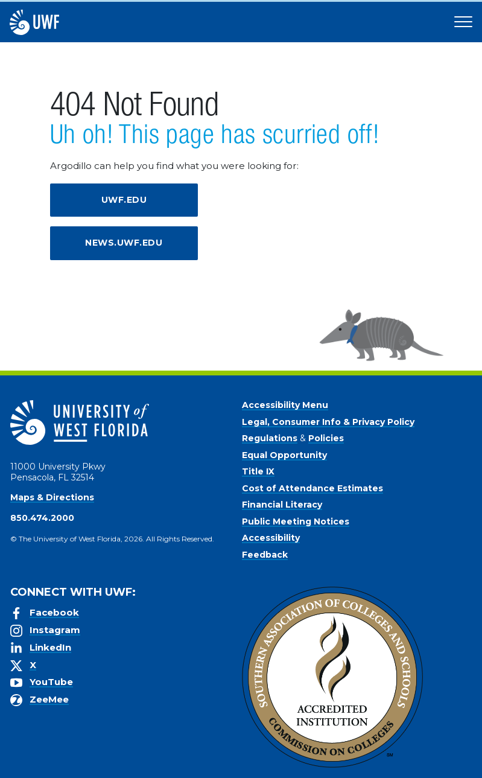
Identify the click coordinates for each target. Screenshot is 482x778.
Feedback (265, 554)
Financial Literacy (282, 504)
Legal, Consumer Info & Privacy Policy (328, 421)
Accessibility (271, 537)
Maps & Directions (52, 497)
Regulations (269, 438)
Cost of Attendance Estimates (312, 488)
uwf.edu (124, 199)
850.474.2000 (42, 517)
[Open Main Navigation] (463, 22)
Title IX (258, 471)
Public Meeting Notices (295, 521)
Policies (326, 438)
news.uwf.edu (123, 242)
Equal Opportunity (284, 455)
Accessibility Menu (285, 405)
